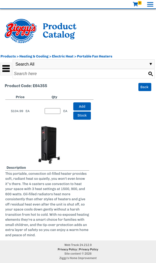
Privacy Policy (67, 249)
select (150, 64)
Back (145, 87)
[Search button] (150, 73)
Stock (82, 115)
